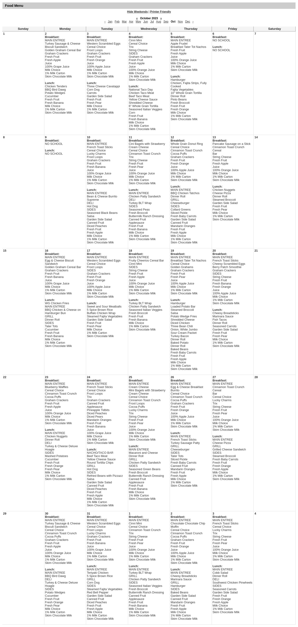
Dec (187, 21)
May (138, 21)
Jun (145, 21)
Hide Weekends (137, 11)
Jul (152, 21)
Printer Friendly (160, 11)
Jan (110, 21)
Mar (124, 21)
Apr (131, 21)
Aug (158, 21)
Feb (117, 21)
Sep (165, 21)
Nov (180, 21)
